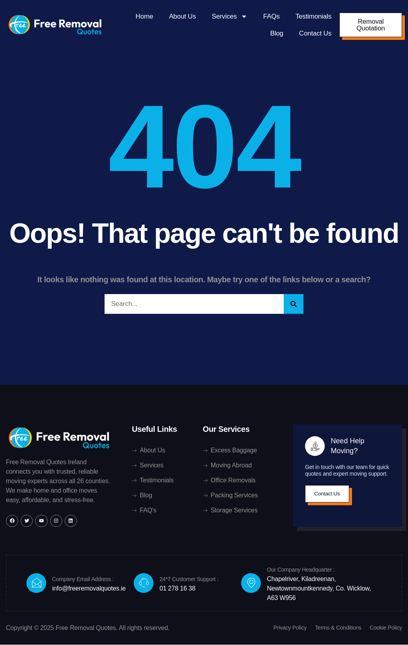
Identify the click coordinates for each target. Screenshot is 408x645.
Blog (276, 33)
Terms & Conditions (338, 628)
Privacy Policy (290, 628)
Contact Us (315, 33)
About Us (182, 16)
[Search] (293, 304)
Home (144, 16)
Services (230, 16)
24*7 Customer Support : (188, 579)
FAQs (271, 16)
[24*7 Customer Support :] (143, 583)
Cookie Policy (386, 628)
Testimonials (313, 16)
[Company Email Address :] (36, 583)
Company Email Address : (83, 579)
